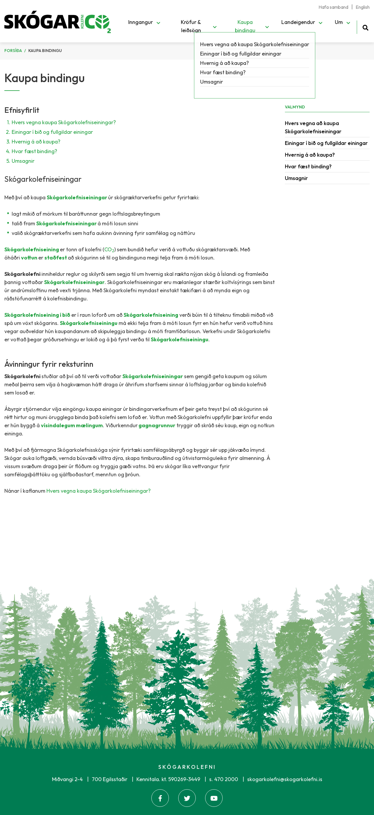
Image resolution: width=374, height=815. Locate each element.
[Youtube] (214, 798)
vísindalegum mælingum (72, 425)
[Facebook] (160, 798)
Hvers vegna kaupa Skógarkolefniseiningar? (64, 122)
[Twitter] (187, 798)
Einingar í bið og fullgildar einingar (52, 132)
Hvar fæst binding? (34, 151)
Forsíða (13, 50)
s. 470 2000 (223, 779)
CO (109, 249)
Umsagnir (23, 161)
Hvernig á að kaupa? (36, 141)
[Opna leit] (365, 26)
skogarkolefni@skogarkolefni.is (284, 779)
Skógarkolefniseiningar (77, 197)
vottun (29, 257)
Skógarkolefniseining (32, 249)
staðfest (56, 257)
